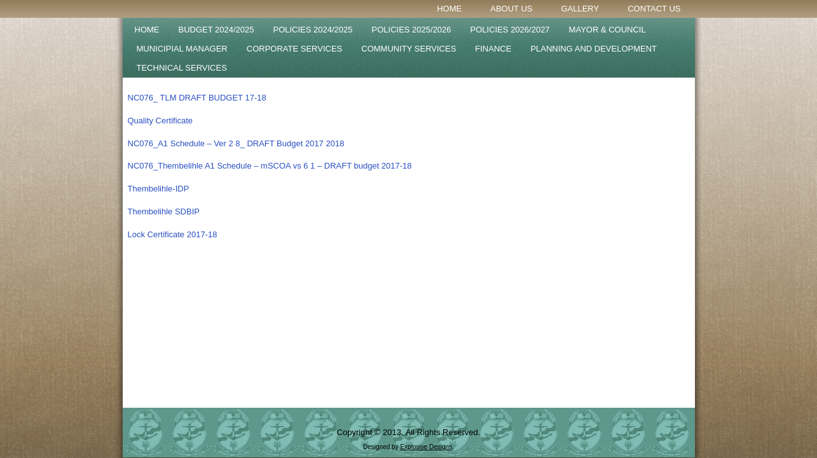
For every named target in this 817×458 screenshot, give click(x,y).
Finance (493, 48)
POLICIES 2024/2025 (313, 29)
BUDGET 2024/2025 (216, 29)
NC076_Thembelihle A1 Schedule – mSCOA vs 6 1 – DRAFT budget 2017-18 (270, 165)
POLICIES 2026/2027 (510, 29)
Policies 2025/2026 (411, 29)
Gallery (580, 8)
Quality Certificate (160, 120)
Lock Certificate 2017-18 (172, 234)
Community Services (408, 48)
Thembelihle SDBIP (164, 211)
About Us (511, 8)
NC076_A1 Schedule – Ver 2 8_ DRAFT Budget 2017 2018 (236, 143)
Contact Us (654, 8)
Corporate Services (295, 48)
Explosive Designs (426, 446)
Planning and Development (593, 48)
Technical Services (182, 68)
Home (449, 8)
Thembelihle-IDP (158, 188)
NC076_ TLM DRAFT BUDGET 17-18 (197, 97)
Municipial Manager (182, 48)
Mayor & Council (607, 29)
